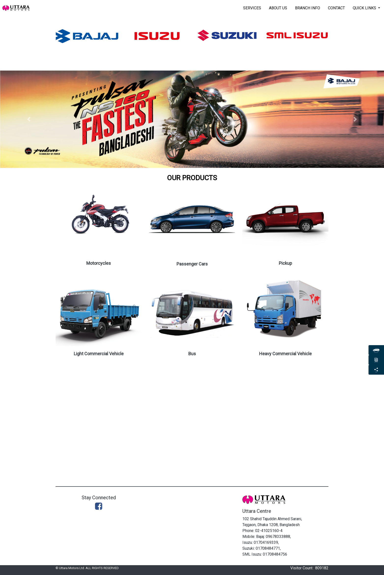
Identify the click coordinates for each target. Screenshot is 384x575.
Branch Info (307, 8)
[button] (29, 119)
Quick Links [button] (365, 8)
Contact (336, 8)
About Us (278, 8)
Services (252, 8)
